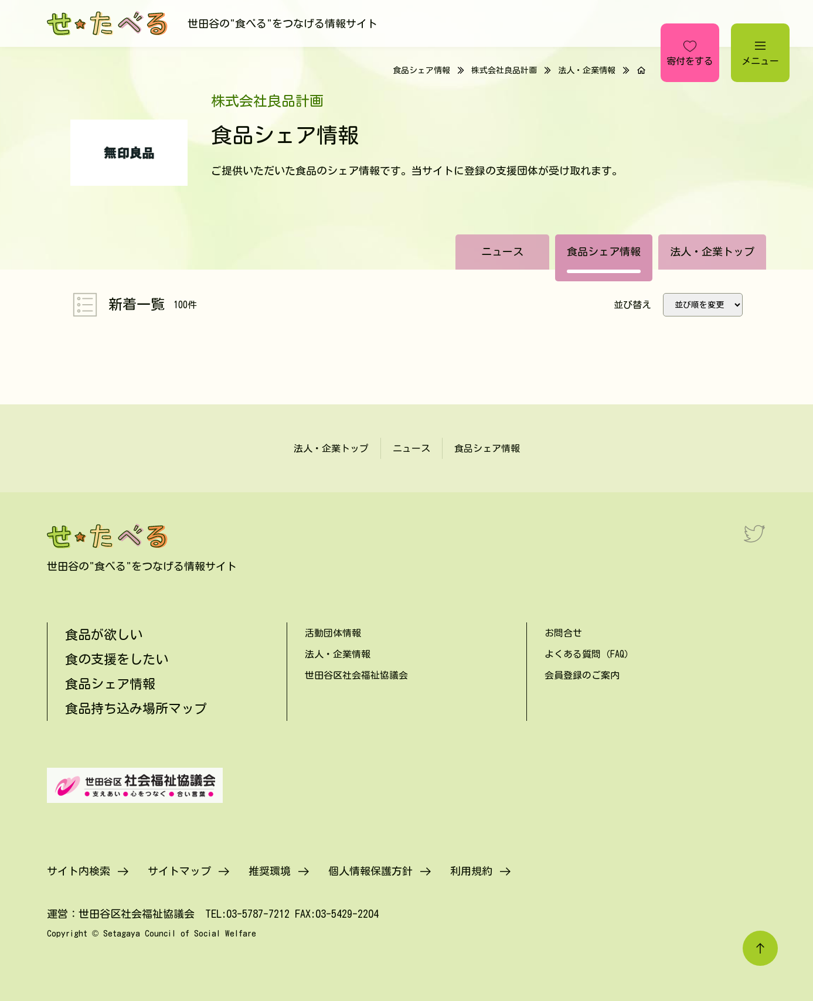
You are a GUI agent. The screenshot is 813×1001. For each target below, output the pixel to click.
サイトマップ (179, 871)
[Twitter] (754, 533)
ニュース (502, 251)
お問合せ (563, 633)
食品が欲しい (103, 634)
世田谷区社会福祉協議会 (356, 675)
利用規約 (471, 871)
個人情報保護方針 (370, 871)
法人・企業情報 (586, 70)
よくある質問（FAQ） (589, 654)
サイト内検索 (78, 871)
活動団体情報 (333, 633)
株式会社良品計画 (504, 70)
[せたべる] (108, 23)
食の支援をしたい (116, 659)
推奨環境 (270, 871)
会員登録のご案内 (582, 675)
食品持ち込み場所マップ (136, 708)
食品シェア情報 (604, 251)
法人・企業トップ (712, 251)
